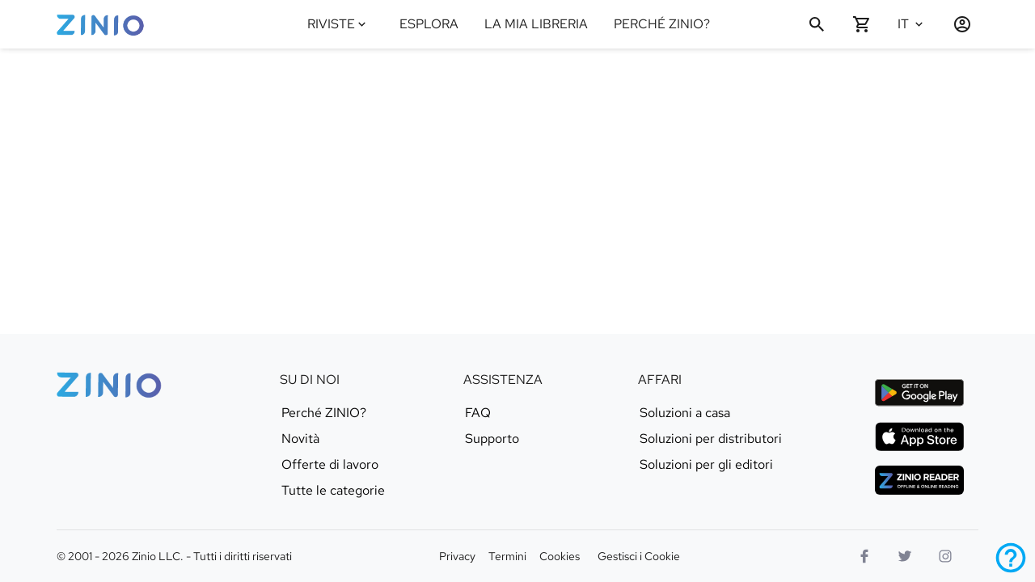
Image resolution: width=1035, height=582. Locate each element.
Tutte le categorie (333, 490)
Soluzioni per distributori (711, 439)
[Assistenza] (1011, 558)
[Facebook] (864, 556)
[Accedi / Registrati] (955, 24)
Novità (300, 439)
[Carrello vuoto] (862, 24)
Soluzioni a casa (685, 413)
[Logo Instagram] (945, 556)
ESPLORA (428, 23)
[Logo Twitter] (905, 556)
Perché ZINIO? (323, 413)
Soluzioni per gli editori (706, 465)
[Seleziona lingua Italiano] (915, 24)
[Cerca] (816, 24)
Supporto (492, 439)
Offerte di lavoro (329, 465)
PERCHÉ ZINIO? (662, 23)
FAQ (478, 413)
